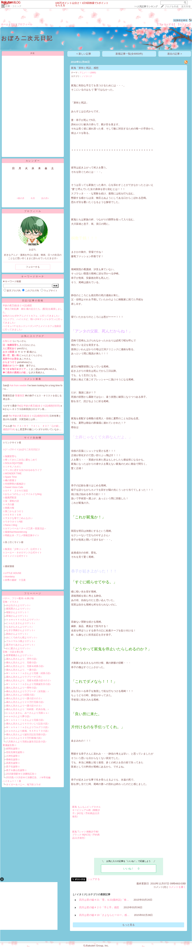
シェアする (93, 879)
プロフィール (24, 24)
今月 (33, 198)
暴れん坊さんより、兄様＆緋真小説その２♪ (28, 680)
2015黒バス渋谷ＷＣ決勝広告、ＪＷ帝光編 (28, 777)
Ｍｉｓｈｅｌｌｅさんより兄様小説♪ (25, 720)
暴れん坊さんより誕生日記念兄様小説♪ (26, 734)
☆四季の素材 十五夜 (14, 580)
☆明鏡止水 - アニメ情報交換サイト (21, 535)
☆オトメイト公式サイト (15, 556)
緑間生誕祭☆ (13, 748)
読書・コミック (13, 6)
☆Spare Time (10, 477)
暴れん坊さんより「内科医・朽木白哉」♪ (27, 709)
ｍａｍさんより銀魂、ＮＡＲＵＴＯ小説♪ (27, 731)
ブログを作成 (171, 6)
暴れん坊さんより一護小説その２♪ (24, 698)
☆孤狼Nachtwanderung (15, 532)
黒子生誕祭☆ (13, 766)
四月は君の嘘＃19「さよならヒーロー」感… (104, 915)
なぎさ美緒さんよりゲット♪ (20, 630)
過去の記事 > (174, 53)
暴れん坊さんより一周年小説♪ (21, 687)
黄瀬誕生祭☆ (9, 745)
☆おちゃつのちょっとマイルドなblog (22, 494)
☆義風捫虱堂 (9, 497)
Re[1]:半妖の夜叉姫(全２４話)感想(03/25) (39, 405)
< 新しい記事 (83, 53)
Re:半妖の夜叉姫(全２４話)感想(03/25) (29, 416)
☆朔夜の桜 (8, 508)
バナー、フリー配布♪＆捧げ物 (18, 598)
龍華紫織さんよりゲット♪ (19, 655)
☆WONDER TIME (12, 473)
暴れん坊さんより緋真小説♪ (20, 694)
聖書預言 (20, 395)
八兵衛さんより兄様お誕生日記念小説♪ (26, 741)
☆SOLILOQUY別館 (13, 463)
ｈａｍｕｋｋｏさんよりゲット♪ (22, 619)
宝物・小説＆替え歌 (13, 651)
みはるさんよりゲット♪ (18, 605)
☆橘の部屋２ (9, 480)
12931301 (180, 20)
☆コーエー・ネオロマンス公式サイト (22, 552)
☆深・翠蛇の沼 (11, 501)
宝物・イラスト (11, 601)
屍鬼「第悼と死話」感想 (84, 67)
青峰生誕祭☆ (13, 759)
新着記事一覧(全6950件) (129, 53)
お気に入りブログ (32, 336)
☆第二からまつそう (13, 511)
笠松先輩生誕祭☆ (15, 752)
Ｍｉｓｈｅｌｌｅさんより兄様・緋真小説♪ (28, 673)
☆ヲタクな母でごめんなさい (18, 518)
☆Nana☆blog (10, 525)
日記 (13, 24)
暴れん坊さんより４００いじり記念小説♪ (27, 723)
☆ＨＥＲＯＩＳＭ (12, 514)
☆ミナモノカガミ (12, 466)
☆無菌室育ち (9, 456)
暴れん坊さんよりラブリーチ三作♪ (24, 677)
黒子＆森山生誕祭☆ (16, 770)
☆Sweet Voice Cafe (13, 487)
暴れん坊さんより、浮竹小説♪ (21, 659)
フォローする (33, 267)
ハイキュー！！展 (12, 781)
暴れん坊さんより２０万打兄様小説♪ (25, 702)
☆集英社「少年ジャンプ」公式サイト (22, 549)
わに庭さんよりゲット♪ (18, 648)
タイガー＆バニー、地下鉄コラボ (23, 784)
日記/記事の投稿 (32, 300)
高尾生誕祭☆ (13, 763)
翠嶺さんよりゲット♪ (17, 616)
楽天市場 (185, 6)
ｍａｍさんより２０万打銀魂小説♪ (24, 738)
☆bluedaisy (9, 576)
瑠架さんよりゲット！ (17, 612)
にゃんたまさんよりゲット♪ (20, 623)
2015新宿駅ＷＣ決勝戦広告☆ (21, 773)
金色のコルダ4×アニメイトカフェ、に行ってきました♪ (31, 315)
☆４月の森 (8, 504)
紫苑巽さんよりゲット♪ (18, 608)
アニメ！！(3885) (88, 72)
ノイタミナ (87, 76)
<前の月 (20, 198)
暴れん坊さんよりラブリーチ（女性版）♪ (27, 691)
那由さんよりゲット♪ (17, 634)
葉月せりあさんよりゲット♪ (20, 644)
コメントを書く (177, 887)
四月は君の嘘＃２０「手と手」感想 (99, 907)
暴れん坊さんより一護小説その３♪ (24, 705)
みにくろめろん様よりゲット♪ (21, 637)
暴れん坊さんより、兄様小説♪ (21, 662)
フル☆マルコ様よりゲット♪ (20, 641)
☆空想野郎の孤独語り (14, 483)
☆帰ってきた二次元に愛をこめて (20, 459)
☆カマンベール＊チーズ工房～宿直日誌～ (24, 528)
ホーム (4, 24)
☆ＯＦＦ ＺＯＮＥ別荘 (15, 490)
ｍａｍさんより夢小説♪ (18, 716)
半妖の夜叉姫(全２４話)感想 (17, 305)
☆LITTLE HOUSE (12, 573)
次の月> (45, 198)
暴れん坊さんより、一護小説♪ (21, 669)
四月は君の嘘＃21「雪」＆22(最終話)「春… (104, 899)
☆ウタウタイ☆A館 (13, 521)
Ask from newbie (18, 385)
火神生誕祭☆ (13, 756)
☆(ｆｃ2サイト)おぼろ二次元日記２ (21, 449)
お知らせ (7, 341)
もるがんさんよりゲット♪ (19, 626)
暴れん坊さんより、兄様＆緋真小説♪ (25, 666)
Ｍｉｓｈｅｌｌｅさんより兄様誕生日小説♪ (28, 684)
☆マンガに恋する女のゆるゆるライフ (22, 470)
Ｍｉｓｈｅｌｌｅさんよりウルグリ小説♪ (27, 727)
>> (146, 6)
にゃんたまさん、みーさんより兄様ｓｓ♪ (27, 713)
